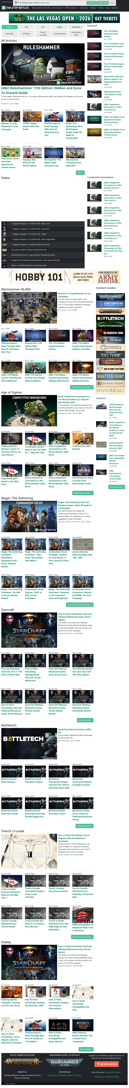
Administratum (7, 2)
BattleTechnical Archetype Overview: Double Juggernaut (35, 813)
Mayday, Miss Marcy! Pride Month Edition (30, 162)
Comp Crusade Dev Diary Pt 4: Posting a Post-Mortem (34, 923)
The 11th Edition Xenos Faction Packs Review (114, 55)
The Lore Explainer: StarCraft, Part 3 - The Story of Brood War (11, 671)
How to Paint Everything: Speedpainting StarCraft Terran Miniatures (33, 674)
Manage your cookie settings (107, 1077)
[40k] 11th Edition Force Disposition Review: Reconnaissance (114, 120)
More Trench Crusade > (82, 937)
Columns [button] (83, 8)
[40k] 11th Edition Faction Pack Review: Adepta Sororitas (82, 378)
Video (101, 8)
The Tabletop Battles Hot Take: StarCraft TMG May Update (82, 671)
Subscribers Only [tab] (76, 33)
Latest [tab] (9, 27)
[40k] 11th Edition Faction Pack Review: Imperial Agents (35, 378)
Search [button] (114, 8)
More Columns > (117, 487)
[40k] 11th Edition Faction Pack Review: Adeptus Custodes (82, 346)
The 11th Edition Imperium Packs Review (111, 34)
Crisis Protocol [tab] (60, 33)
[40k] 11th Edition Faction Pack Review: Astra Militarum (11, 378)
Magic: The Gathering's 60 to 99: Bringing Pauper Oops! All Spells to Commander (75, 505)
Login (107, 8)
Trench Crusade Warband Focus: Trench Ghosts (9, 923)
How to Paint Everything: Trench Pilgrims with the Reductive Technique (74, 838)
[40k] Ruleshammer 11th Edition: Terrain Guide (113, 94)
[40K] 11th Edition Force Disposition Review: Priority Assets (114, 132)
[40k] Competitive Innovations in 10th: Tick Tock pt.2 (113, 107)
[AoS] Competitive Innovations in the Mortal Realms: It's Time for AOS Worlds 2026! (74, 399)
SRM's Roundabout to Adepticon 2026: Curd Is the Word (82, 927)
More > (80, 172)
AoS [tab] (43, 27)
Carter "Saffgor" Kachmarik (70, 522)
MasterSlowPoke (66, 633)
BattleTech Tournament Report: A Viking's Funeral (82, 782)
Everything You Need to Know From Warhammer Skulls (82, 480)
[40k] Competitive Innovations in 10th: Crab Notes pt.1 (113, 236)
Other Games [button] (70, 8)
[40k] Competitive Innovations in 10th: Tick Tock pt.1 (113, 210)
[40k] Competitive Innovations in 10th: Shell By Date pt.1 (113, 185)
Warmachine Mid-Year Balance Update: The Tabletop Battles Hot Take (113, 80)
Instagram (62, 1075)
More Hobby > (86, 1049)
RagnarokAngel (66, 413)
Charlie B (63, 310)
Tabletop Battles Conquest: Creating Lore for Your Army (10, 1002)
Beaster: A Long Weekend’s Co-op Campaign (9, 126)
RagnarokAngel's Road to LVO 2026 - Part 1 (10, 481)
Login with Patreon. (113, 1072)
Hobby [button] (93, 8)
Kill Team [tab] (26, 33)
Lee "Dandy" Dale (66, 855)
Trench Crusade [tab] (43, 33)
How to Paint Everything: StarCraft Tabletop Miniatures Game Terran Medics (75, 617)
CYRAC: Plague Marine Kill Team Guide (31, 126)
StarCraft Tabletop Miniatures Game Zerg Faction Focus (58, 671)
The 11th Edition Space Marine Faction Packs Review (114, 66)
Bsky (70, 1075)
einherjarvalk (65, 741)
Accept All (91, 3)
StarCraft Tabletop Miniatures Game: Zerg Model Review (81, 707)
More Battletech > (84, 826)
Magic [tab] (59, 27)
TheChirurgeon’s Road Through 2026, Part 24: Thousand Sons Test (52, 129)
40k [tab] (26, 27)
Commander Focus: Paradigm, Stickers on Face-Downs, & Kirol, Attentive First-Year (59, 557)
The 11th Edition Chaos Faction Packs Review (114, 45)
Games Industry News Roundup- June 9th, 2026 (116, 445)
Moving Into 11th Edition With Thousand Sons (52, 162)
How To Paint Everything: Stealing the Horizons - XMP (35, 1002)
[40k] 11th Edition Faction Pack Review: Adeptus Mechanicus (59, 378)
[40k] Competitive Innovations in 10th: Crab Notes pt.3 (113, 223)
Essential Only (102, 3)
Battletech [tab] (76, 27)
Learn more (45, 2)
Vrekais (6, 104)
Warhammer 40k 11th (41, 8)
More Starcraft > (85, 720)
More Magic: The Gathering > (80, 604)
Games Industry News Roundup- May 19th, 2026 (82, 554)
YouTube (77, 1075)
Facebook (52, 1075)
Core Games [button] (57, 8)
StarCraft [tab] (9, 33)
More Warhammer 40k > (82, 387)
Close (112, 3)
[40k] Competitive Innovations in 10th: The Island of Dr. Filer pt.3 (113, 249)
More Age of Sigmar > (83, 493)
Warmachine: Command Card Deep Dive (73, 162)
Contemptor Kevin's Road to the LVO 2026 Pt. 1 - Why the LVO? (35, 449)
